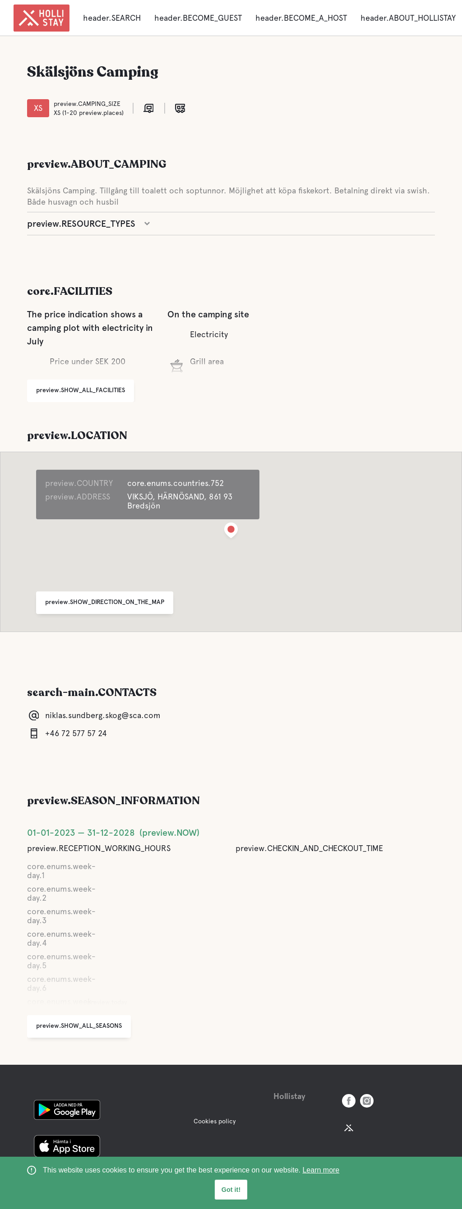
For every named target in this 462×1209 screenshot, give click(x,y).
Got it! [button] (231, 1189)
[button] (231, 532)
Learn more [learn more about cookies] (320, 1170)
